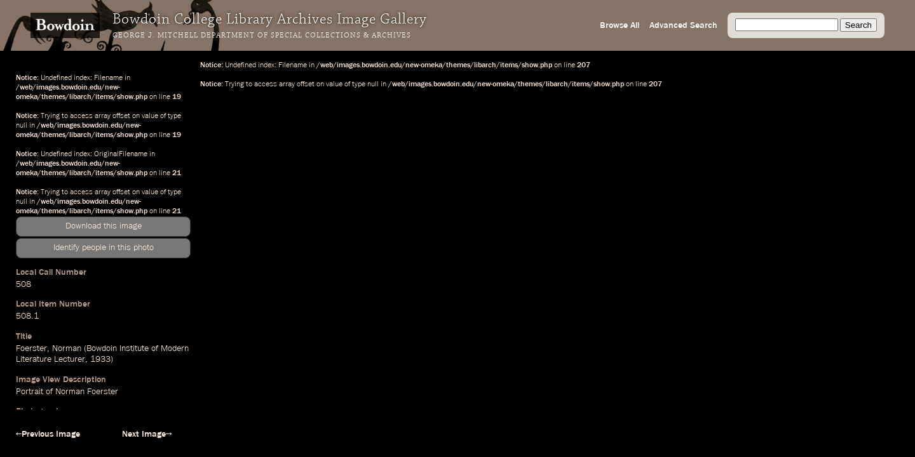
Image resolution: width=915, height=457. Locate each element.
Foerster (31, 348)
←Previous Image (48, 434)
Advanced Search (683, 25)
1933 (100, 359)
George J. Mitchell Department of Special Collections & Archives (261, 35)
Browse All (619, 25)
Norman (66, 348)
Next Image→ (147, 434)
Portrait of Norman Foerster (67, 391)
